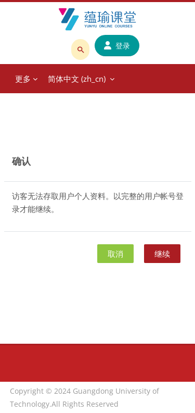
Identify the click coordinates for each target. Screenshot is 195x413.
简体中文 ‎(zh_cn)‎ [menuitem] (77, 78)
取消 (115, 253)
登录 (117, 46)
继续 (162, 253)
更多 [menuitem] (23, 78)
